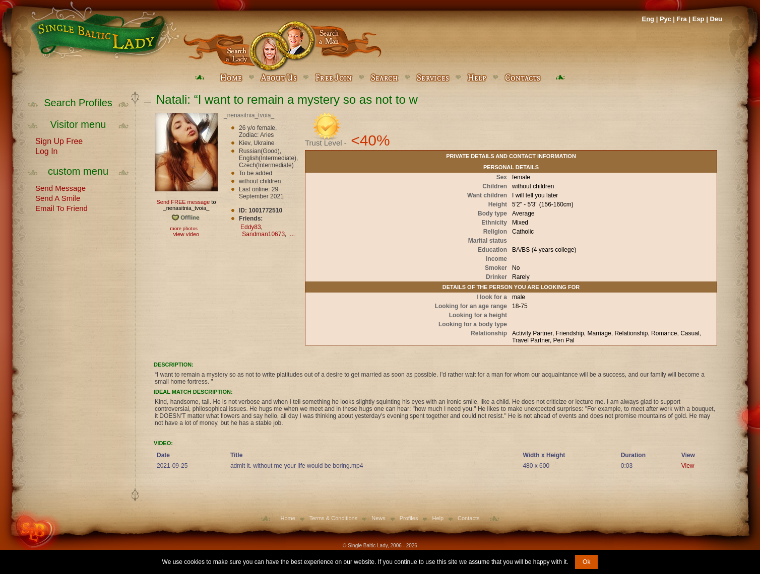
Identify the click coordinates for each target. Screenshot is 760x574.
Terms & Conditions (333, 518)
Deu (716, 19)
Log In (46, 150)
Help (438, 518)
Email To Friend (61, 207)
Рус (665, 19)
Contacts (468, 518)
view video (186, 234)
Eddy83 (250, 227)
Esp (698, 19)
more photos (183, 228)
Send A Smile (57, 197)
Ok (586, 561)
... (292, 234)
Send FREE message (183, 202)
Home (288, 518)
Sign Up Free (59, 140)
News (378, 518)
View (687, 465)
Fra (682, 19)
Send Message (60, 187)
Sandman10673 (263, 234)
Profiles (409, 518)
